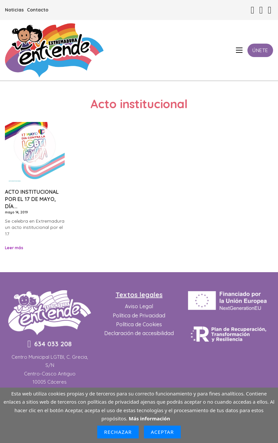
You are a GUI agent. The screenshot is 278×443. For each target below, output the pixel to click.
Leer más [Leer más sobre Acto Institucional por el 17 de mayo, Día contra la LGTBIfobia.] (14, 247)
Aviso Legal (139, 306)
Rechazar (118, 432)
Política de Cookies (139, 324)
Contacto (37, 10)
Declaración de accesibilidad (139, 333)
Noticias (14, 10)
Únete (260, 50)
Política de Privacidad (139, 315)
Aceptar (162, 432)
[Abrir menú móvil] (239, 50)
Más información (149, 418)
